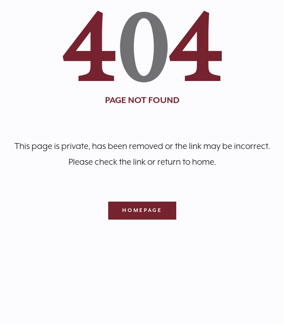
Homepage (142, 210)
